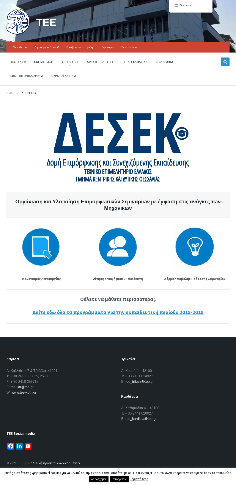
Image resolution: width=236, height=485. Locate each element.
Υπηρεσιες (29, 93)
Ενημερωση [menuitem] (43, 62)
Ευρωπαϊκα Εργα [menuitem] (63, 76)
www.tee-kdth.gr (24, 392)
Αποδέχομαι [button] (98, 479)
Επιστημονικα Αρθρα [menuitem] (26, 76)
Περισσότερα (139, 479)
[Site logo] (18, 33)
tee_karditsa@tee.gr (141, 419)
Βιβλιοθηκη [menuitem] (165, 62)
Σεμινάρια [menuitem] (107, 47)
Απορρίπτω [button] (119, 479)
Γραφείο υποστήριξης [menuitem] (80, 47)
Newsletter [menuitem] (20, 47)
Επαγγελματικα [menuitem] (135, 62)
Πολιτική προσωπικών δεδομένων (54, 463)
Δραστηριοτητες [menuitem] (100, 62)
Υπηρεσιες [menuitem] (70, 62)
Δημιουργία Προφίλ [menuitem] (47, 47)
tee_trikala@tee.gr (140, 381)
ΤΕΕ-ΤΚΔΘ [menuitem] (18, 62)
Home (10, 93)
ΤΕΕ (46, 22)
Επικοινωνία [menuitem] (129, 47)
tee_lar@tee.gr (22, 387)
